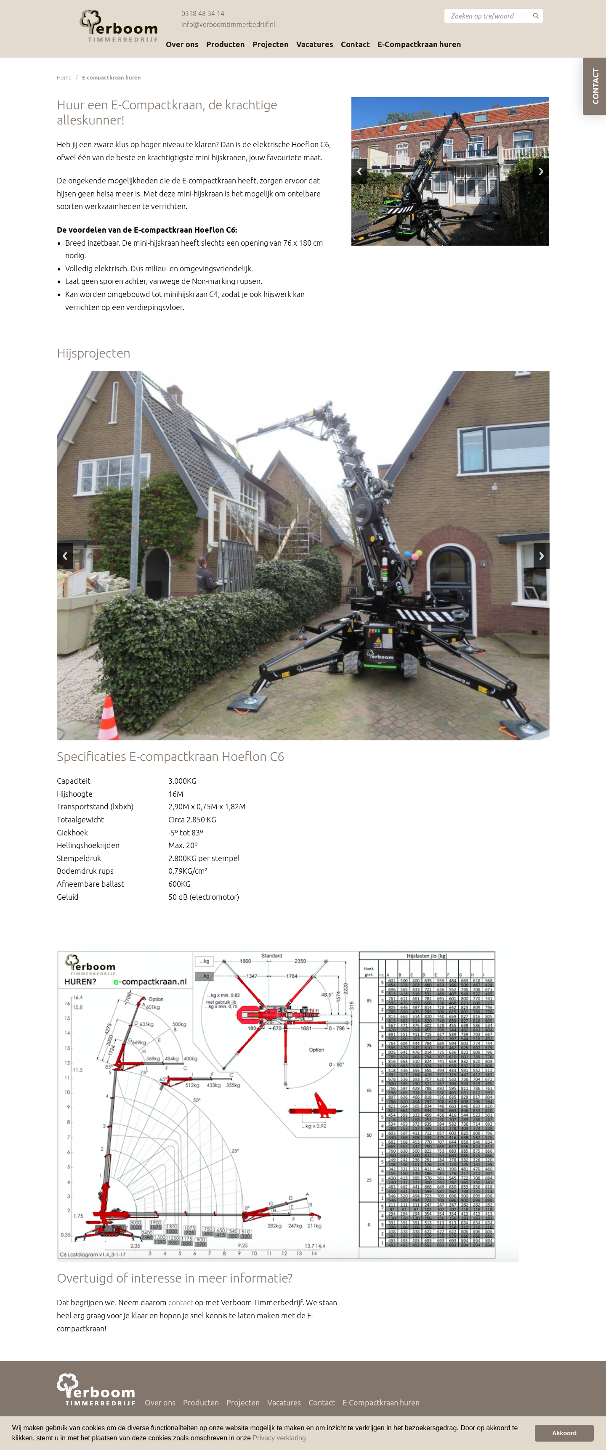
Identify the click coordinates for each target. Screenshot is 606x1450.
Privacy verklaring (279, 1438)
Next (541, 171)
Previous (359, 171)
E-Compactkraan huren (419, 44)
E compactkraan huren (111, 77)
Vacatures (314, 44)
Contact (355, 44)
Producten (225, 44)
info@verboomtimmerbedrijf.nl (228, 24)
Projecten (270, 44)
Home (64, 77)
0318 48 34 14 (202, 13)
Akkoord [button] (564, 1433)
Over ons (182, 44)
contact (180, 1302)
